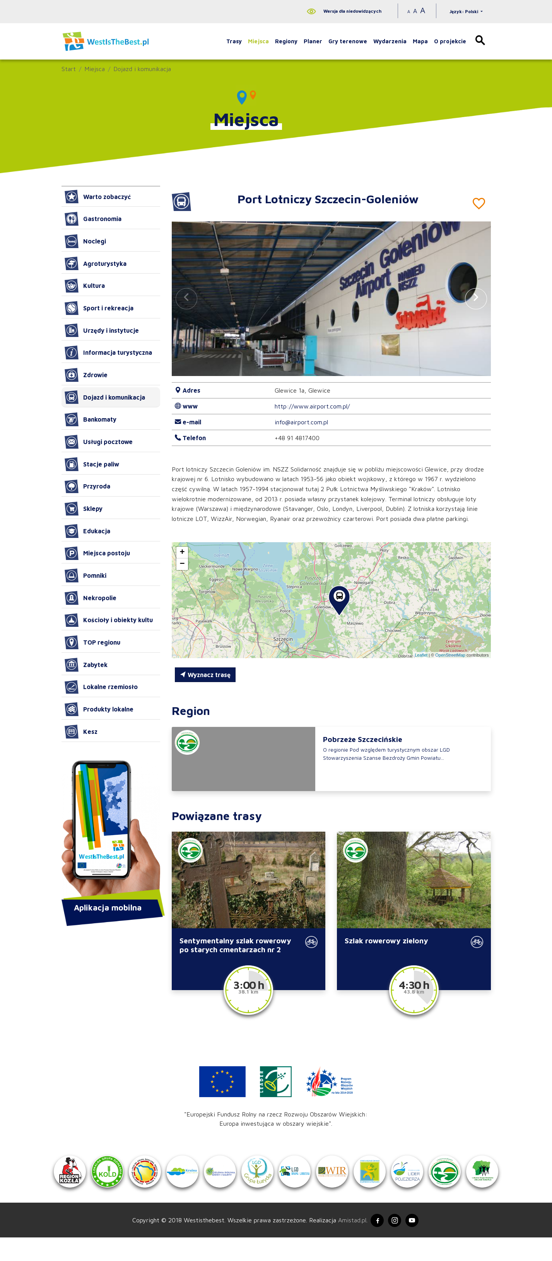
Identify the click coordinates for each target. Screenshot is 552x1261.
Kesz (81, 732)
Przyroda (87, 487)
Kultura (85, 286)
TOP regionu (92, 642)
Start (69, 68)
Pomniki (85, 575)
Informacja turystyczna (108, 352)
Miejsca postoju (97, 553)
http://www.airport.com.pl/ (312, 406)
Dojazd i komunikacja (142, 68)
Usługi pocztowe (99, 442)
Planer (313, 41)
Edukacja (87, 531)
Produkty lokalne (99, 709)
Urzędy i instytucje (102, 330)
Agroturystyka (95, 264)
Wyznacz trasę (205, 674)
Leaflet (421, 655)
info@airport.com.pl (301, 422)
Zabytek (86, 665)
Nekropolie (90, 598)
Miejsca (258, 41)
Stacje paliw (92, 464)
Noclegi (85, 241)
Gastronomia (93, 219)
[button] (476, 298)
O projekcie (450, 41)
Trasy (234, 41)
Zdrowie (86, 375)
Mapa (420, 41)
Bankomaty (90, 419)
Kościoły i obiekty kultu (109, 620)
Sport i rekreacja (99, 308)
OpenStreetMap (450, 655)
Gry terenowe (347, 41)
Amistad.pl (348, 1242)
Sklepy (84, 509)
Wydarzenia (390, 41)
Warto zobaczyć (98, 197)
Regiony (286, 41)
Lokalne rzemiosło (101, 687)
